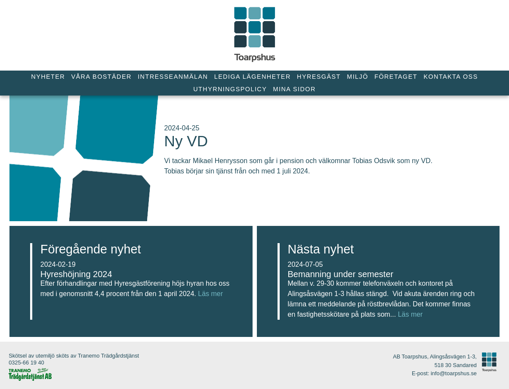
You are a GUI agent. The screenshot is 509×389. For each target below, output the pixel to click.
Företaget (395, 76)
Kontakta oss (450, 76)
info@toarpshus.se (454, 373)
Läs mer (210, 293)
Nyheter (48, 76)
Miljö (357, 76)
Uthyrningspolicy (230, 89)
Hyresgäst (319, 76)
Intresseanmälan (173, 76)
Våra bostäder (101, 76)
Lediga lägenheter (252, 76)
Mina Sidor (294, 89)
